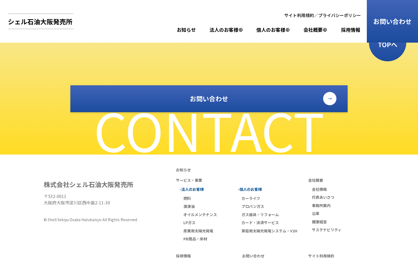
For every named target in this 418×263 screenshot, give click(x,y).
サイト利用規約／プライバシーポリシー (322, 15)
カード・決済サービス (260, 222)
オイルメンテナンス (200, 214)
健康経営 (319, 221)
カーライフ (251, 198)
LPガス (189, 222)
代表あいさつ (323, 197)
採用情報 (350, 29)
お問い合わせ (392, 21)
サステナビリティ (326, 229)
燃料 (187, 198)
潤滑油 (189, 206)
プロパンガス (253, 206)
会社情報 (319, 189)
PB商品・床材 (195, 238)
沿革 (315, 213)
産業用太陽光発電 (198, 230)
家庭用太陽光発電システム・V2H (269, 230)
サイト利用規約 (321, 256)
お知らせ (186, 29)
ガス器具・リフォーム (260, 214)
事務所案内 (321, 205)
